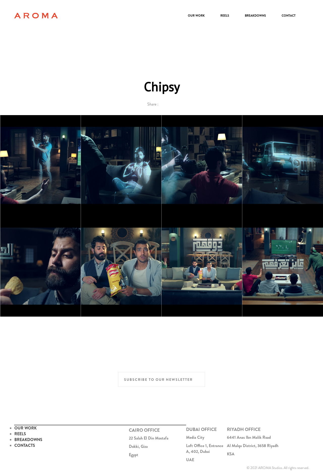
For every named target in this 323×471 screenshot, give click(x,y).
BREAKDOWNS (28, 440)
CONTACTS (24, 445)
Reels (224, 15)
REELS (20, 434)
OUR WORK (25, 428)
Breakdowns (255, 15)
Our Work (196, 15)
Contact (289, 15)
